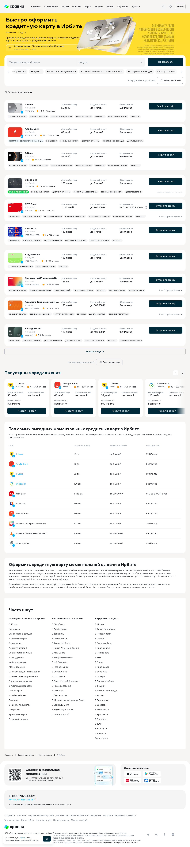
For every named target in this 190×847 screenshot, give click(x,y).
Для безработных (18, 693)
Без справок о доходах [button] (61, 115)
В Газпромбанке (60, 665)
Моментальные (17, 665)
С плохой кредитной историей (24, 670)
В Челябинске (102, 651)
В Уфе (98, 656)
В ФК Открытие (60, 660)
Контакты (22, 813)
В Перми (99, 637)
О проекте (9, 813)
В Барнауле (101, 727)
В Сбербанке (58, 622)
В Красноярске (102, 646)
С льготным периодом (20, 684)
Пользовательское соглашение (85, 813)
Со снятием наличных (20, 651)
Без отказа (14, 627)
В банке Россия (59, 693)
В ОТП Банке (58, 674)
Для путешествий (18, 646)
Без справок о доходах (20, 632)
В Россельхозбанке (61, 684)
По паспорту (15, 689)
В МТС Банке (58, 651)
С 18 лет (13, 622)
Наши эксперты (43, 818)
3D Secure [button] (81, 312)
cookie (22, 837)
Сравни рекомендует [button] (18, 190)
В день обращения (18, 717)
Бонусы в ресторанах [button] (119, 312)
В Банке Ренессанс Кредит (65, 646)
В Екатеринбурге (103, 641)
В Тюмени (100, 684)
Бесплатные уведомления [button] (85, 190)
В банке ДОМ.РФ (60, 703)
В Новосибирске (103, 632)
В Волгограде (102, 698)
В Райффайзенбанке (62, 656)
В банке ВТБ (58, 632)
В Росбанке (57, 689)
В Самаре (100, 674)
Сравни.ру (9, 753)
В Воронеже (101, 670)
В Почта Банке (59, 637)
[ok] (164, 833)
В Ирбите (61, 753)
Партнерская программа (41, 813)
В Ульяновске (102, 708)
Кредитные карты (18, 712)
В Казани (99, 693)
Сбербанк (21, 482)
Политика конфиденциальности (119, 813)
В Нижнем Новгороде (106, 689)
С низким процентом (19, 703)
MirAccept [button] (135, 115)
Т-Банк (19, 452)
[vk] (156, 833)
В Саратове (101, 703)
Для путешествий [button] (84, 115)
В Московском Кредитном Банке (68, 698)
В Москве (99, 622)
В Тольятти (100, 731)
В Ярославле (101, 712)
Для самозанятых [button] (117, 289)
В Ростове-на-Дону (104, 679)
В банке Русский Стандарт (65, 679)
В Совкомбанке (59, 670)
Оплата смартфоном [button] (117, 115)
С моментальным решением (23, 674)
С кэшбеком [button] (51, 139)
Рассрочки (14, 708)
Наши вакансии (61, 818)
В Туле (98, 722)
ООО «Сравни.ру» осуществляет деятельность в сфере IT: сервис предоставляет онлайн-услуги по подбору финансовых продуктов (61, 831)
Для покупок (15, 641)
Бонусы (36, 71)
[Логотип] (14, 825)
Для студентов (16, 656)
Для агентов (62, 813)
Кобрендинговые (17, 660)
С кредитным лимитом (20, 679)
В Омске (99, 660)
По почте (13, 698)
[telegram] (148, 833)
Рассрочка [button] (100, 115)
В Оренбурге (101, 717)
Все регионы (101, 736)
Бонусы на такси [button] (136, 289)
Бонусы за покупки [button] (17, 115)
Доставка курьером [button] (39, 115)
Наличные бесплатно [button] (75, 215)
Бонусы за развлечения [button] (131, 339)
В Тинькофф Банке (61, 641)
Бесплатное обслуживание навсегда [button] (26, 139)
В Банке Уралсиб (60, 712)
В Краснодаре (102, 665)
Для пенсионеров (18, 637)
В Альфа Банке (59, 627)
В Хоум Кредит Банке (62, 708)
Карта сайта (27, 818)
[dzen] (172, 833)
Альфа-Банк (22, 462)
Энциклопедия (11, 818)
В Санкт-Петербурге (105, 627)
